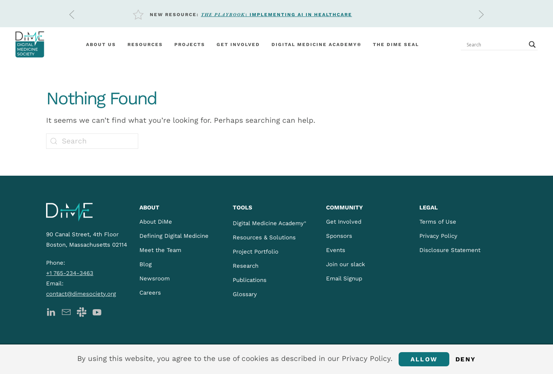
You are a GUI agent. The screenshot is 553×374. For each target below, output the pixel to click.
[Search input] (496, 44)
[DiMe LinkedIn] (51, 311)
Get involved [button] (238, 44)
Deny (465, 359)
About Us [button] (101, 44)
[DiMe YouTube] (97, 311)
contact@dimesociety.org (81, 293)
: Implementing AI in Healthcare (276, 14)
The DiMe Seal (396, 44)
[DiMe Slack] (81, 311)
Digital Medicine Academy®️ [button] (316, 44)
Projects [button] (189, 44)
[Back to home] (29, 44)
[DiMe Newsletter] (66, 311)
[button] (71, 14)
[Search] (92, 141)
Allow (424, 359)
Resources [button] (145, 44)
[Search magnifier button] (532, 44)
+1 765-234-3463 (69, 273)
